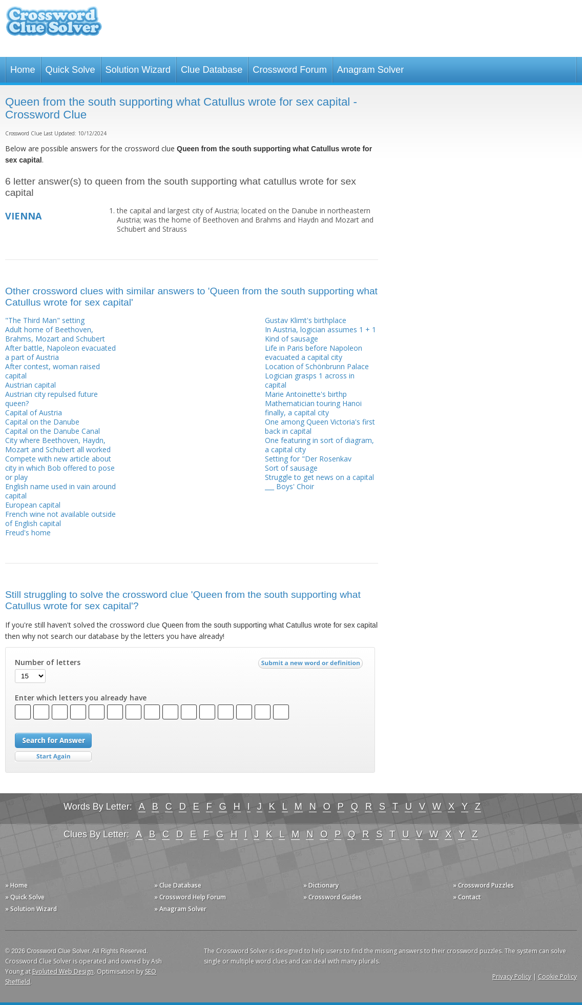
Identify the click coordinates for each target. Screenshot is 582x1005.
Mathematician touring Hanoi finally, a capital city (313, 407)
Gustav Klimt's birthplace (305, 320)
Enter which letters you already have (81, 697)
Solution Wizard (138, 70)
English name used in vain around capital (60, 490)
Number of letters (47, 662)
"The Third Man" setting (45, 320)
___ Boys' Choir (289, 486)
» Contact (467, 897)
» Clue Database (177, 885)
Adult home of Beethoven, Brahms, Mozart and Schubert (55, 334)
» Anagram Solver (180, 908)
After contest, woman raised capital (52, 370)
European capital (32, 505)
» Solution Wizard (31, 908)
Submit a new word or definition (311, 665)
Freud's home (28, 532)
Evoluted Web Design (63, 971)
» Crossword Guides (332, 897)
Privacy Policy (511, 976)
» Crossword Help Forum (190, 897)
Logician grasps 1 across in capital (310, 380)
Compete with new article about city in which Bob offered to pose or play (60, 468)
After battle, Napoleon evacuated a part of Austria (60, 352)
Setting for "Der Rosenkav (308, 459)
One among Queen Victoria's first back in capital (320, 426)
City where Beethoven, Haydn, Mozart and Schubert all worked (58, 444)
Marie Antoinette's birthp (306, 394)
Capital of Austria (33, 412)
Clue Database (211, 70)
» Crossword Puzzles (483, 885)
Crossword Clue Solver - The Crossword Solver (53, 26)
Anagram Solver (370, 70)
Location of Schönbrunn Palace (317, 366)
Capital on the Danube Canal (52, 431)
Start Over (53, 756)
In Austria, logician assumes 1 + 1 (320, 329)
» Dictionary (321, 885)
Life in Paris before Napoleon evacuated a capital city (313, 352)
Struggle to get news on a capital (319, 477)
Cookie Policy (557, 976)
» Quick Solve (25, 897)
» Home (16, 885)
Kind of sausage (291, 339)
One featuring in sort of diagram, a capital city (319, 444)
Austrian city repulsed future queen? (51, 398)
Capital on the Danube (42, 422)
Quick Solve (70, 70)
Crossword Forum (290, 70)
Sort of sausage (291, 468)
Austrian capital (30, 385)
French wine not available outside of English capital (60, 518)
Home (22, 70)
